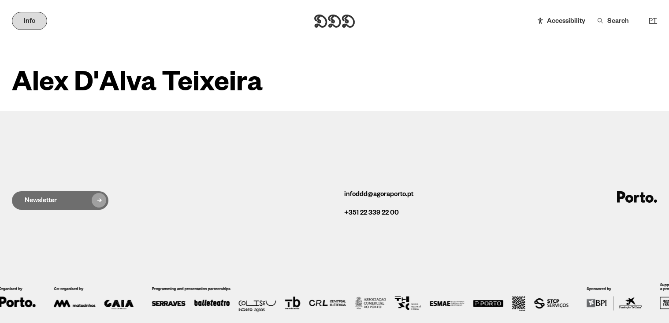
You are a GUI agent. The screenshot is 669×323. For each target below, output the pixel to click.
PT (653, 21)
